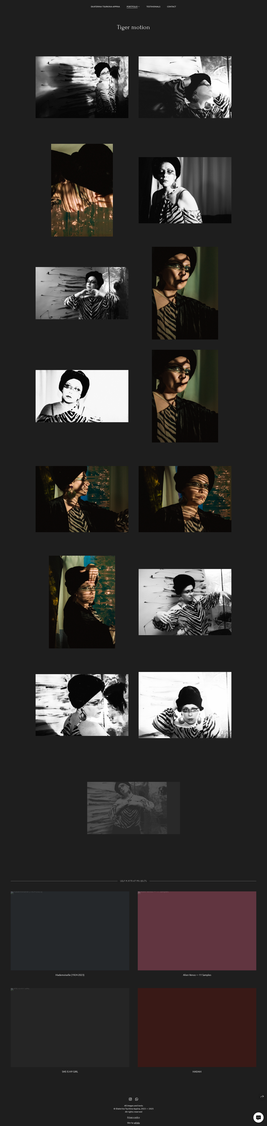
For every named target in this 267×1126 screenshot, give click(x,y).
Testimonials (153, 6)
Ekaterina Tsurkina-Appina (105, 6)
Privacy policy (133, 1122)
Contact (171, 6)
